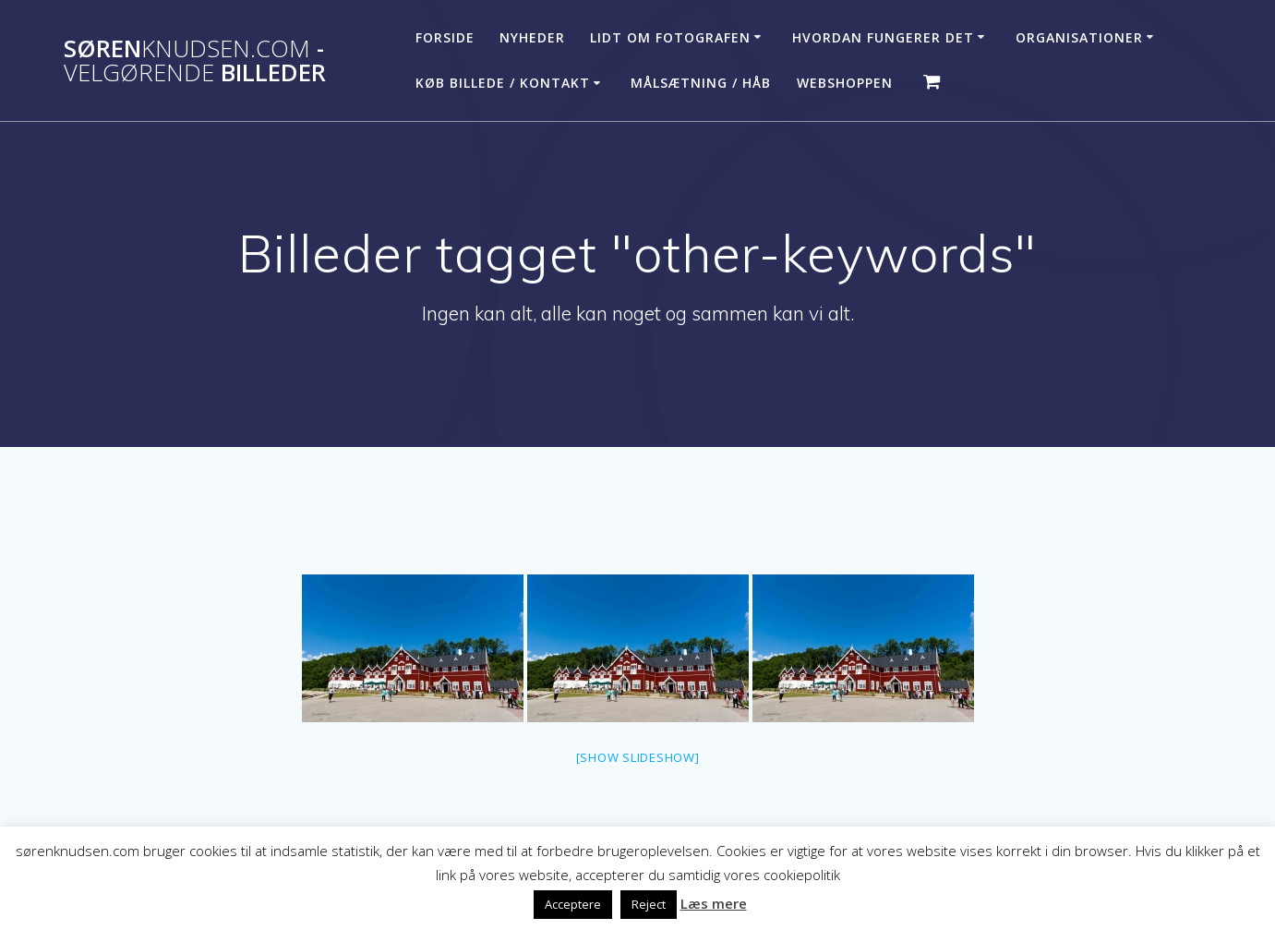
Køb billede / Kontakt (502, 82)
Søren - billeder (195, 60)
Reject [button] (648, 904)
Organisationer (1079, 37)
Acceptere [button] (573, 904)
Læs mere (713, 903)
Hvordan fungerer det (883, 37)
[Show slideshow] (638, 757)
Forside (445, 37)
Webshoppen (845, 82)
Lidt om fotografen (670, 37)
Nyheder (532, 37)
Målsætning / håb (701, 82)
